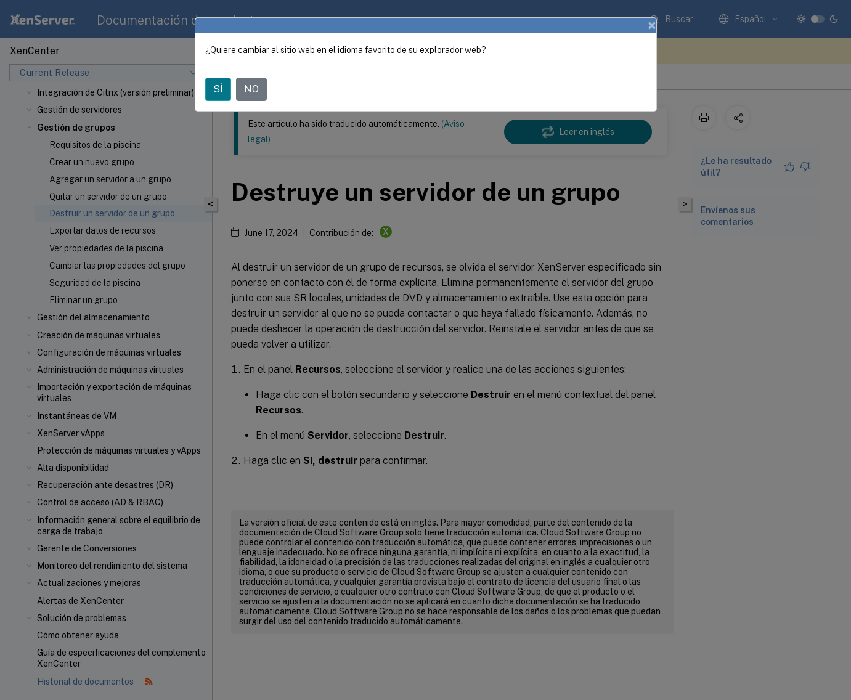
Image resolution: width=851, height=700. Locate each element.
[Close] (652, 25)
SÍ (218, 89)
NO (251, 89)
